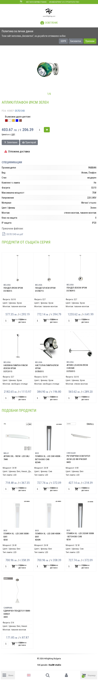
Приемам (89, 41)
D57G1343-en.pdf (12, 234)
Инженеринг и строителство (64, 2)
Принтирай (29, 142)
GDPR (63, 41)
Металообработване (36, 2)
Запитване (10, 142)
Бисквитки (75, 41)
